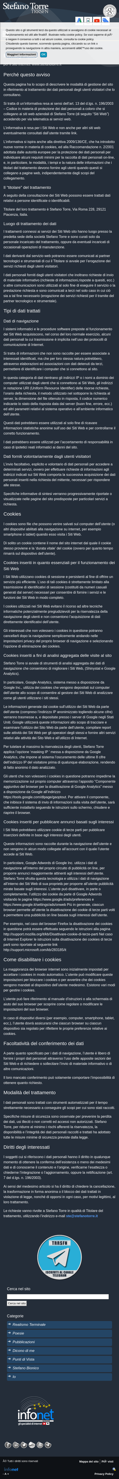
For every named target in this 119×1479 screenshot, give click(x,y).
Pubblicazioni (24, 1342)
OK (43, 54)
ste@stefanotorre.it (82, 1216)
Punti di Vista (23, 1359)
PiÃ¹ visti (108, 1461)
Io (14, 1376)
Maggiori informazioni (21, 54)
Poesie (18, 1333)
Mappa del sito (89, 1461)
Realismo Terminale (29, 1324)
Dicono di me (24, 1350)
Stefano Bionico (26, 1368)
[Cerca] (17, 1303)
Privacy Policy (104, 1474)
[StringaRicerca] (58, 1296)
